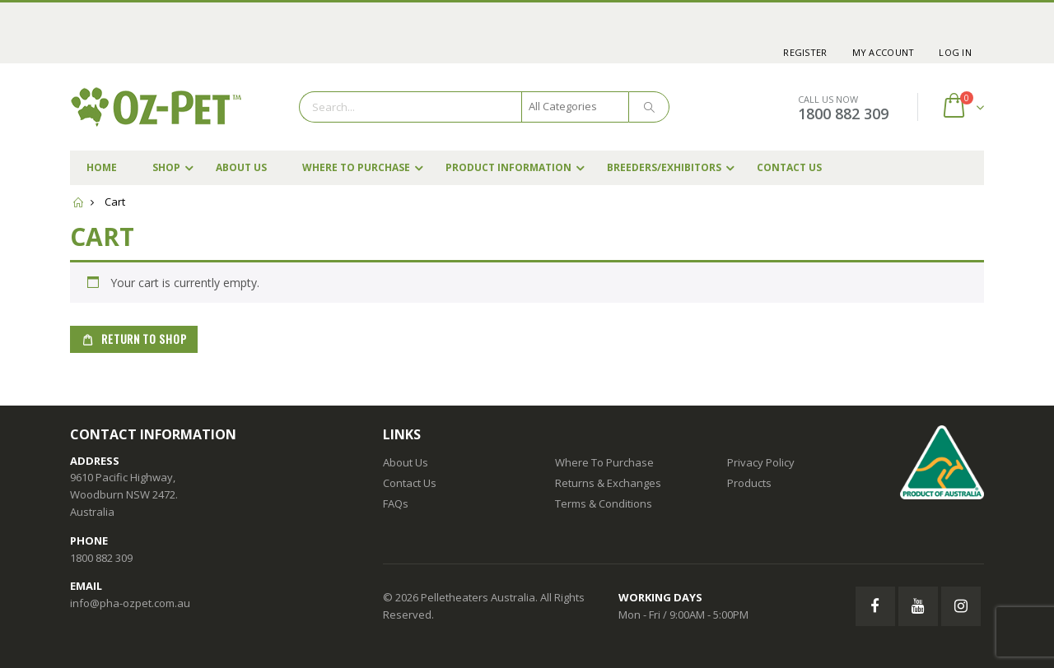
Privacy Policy (761, 462)
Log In (955, 52)
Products (749, 482)
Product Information (508, 167)
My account (883, 52)
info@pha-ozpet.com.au (130, 603)
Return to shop (143, 338)
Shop (166, 167)
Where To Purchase (356, 167)
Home (101, 167)
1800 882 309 (843, 113)
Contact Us (789, 167)
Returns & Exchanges (608, 482)
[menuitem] (805, 52)
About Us (241, 167)
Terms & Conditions (603, 503)
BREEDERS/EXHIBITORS (664, 167)
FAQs (395, 503)
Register (805, 52)
